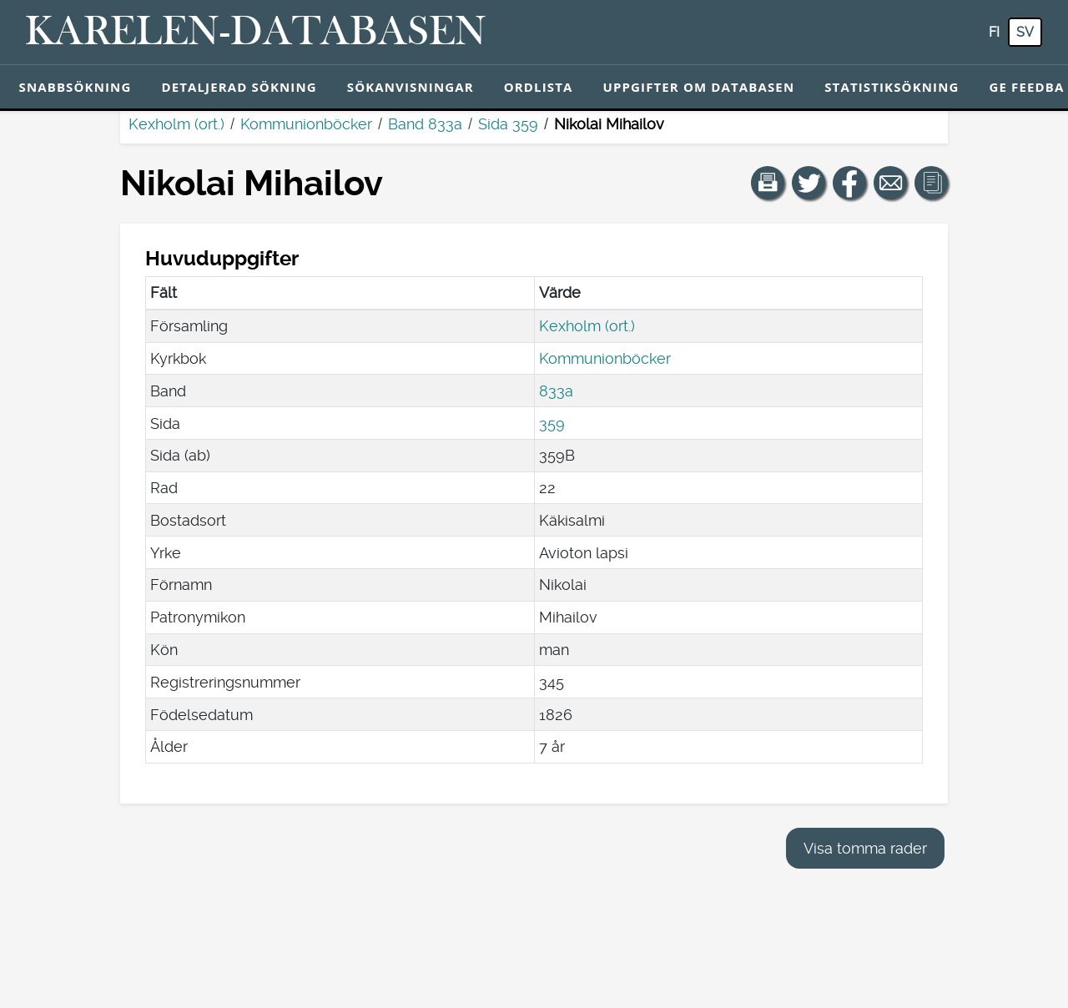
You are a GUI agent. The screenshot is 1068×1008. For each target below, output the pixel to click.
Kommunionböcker (306, 124)
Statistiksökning (891, 86)
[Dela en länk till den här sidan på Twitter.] (808, 182)
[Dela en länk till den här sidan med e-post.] (890, 182)
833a (556, 391)
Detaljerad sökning (238, 86)
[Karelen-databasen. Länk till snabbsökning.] (255, 32)
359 (552, 423)
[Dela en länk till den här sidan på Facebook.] (849, 182)
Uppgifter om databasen (698, 86)
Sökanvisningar (410, 86)
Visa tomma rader (865, 848)
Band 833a (425, 124)
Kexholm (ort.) (176, 124)
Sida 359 (508, 124)
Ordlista (538, 86)
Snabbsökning (75, 86)
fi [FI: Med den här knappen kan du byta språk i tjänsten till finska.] (994, 32)
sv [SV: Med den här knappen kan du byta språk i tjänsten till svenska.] (1025, 32)
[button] (767, 182)
